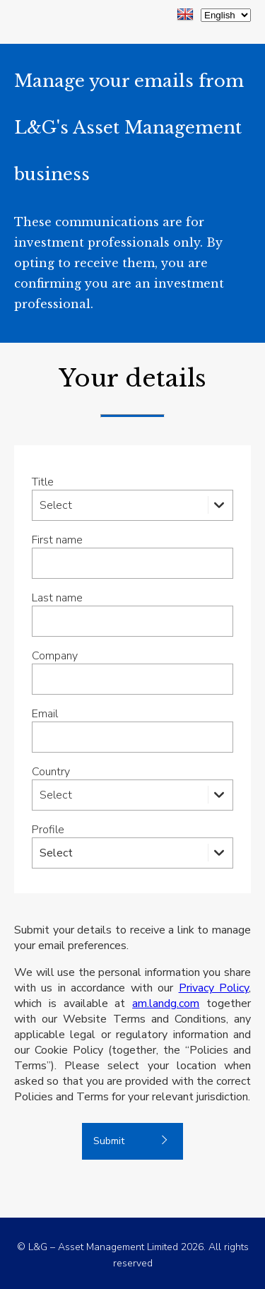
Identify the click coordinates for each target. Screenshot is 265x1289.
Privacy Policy (214, 988)
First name (57, 540)
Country (51, 771)
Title (43, 482)
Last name (57, 598)
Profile (48, 829)
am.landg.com (165, 1003)
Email (45, 714)
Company (55, 656)
